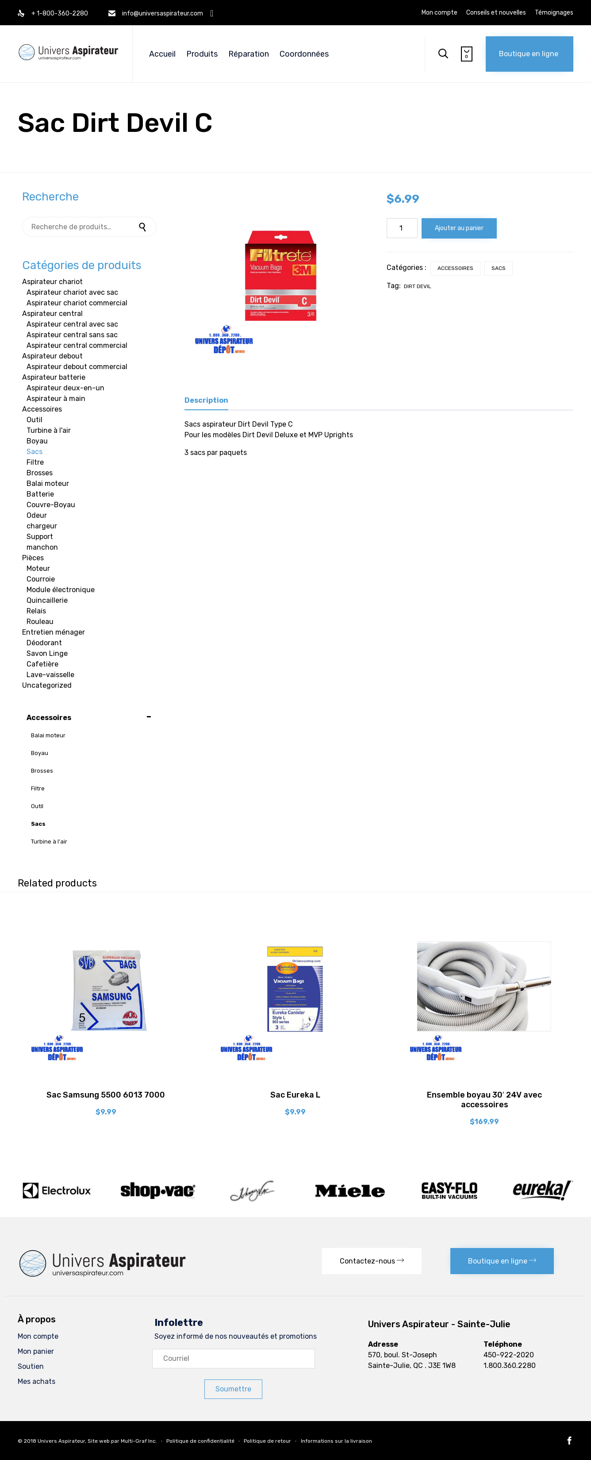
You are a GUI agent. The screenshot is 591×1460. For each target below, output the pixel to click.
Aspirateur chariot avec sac (72, 292)
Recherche (143, 227)
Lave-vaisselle (50, 674)
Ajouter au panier (459, 228)
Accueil (162, 54)
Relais (36, 611)
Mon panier (36, 1351)
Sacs (498, 268)
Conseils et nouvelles (496, 13)
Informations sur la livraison (336, 1441)
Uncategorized (47, 685)
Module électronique (61, 590)
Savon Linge (47, 653)
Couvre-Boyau (51, 505)
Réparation (248, 54)
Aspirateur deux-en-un (65, 388)
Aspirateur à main (56, 398)
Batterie (40, 494)
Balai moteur (48, 483)
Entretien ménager (53, 632)
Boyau (37, 441)
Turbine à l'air (49, 430)
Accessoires (455, 268)
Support (40, 536)
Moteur (38, 568)
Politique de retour (267, 1441)
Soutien (31, 1366)
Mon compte (439, 13)
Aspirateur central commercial (77, 345)
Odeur (37, 515)
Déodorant (44, 643)
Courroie (41, 579)
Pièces (33, 558)
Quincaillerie (47, 600)
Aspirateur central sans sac (72, 335)
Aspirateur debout (52, 356)
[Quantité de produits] (402, 228)
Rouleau (40, 621)
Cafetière (42, 664)
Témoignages (554, 13)
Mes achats (36, 1381)
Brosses (40, 473)
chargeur (42, 526)
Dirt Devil (417, 286)
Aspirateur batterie (53, 377)
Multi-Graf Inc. (139, 1441)
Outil (34, 420)
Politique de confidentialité (200, 1441)
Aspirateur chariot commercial (77, 303)
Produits (202, 54)
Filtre (35, 462)
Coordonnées (304, 54)
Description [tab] (206, 400)
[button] (529, 54)
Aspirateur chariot (52, 281)
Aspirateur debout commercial (77, 366)
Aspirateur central (52, 313)
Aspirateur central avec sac (72, 324)
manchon (42, 547)
